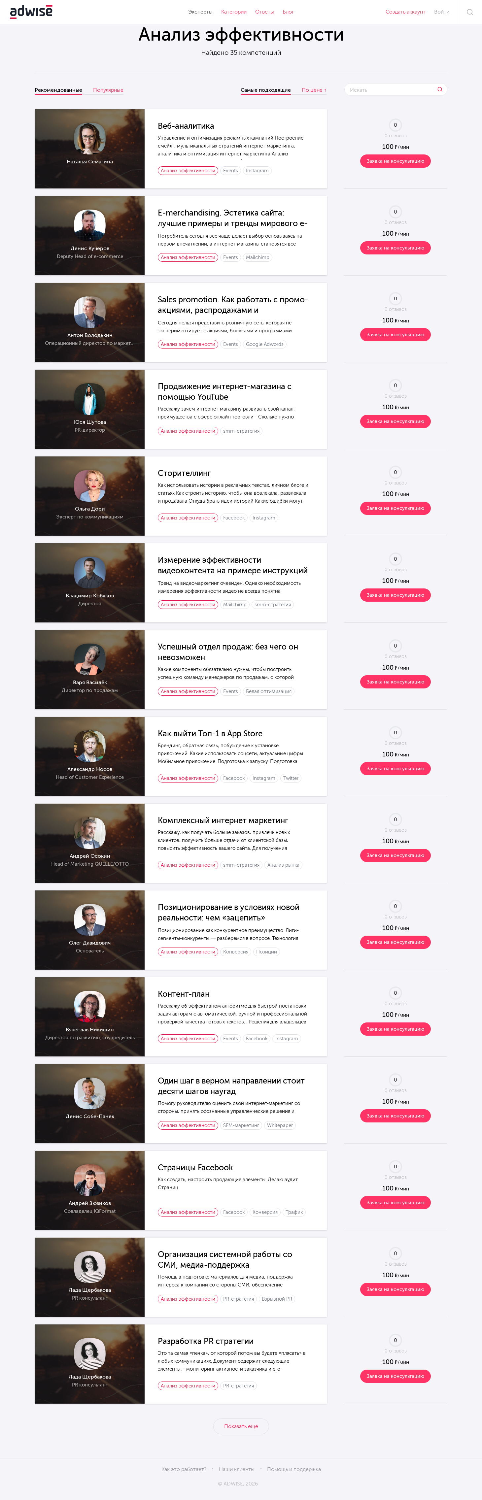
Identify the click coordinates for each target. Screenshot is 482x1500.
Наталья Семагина (90, 161)
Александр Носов (89, 769)
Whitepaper (280, 1125)
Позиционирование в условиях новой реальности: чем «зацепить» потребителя (228, 917)
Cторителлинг (184, 473)
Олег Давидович (90, 943)
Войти (441, 12)
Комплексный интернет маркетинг (223, 820)
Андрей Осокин (90, 856)
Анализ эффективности (188, 171)
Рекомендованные (58, 90)
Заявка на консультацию (395, 161)
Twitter (290, 778)
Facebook (234, 518)
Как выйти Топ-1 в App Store (210, 733)
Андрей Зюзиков (90, 1203)
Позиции (266, 952)
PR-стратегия (238, 1299)
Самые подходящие (266, 90)
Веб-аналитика (186, 126)
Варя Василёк (90, 682)
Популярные (108, 90)
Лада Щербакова (90, 1290)
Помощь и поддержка (294, 1469)
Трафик (294, 1212)
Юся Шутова (90, 422)
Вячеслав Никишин (90, 1029)
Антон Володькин (90, 335)
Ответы (264, 12)
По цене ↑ (314, 90)
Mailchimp (257, 257)
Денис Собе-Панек (90, 1116)
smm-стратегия (241, 431)
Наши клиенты (237, 1469)
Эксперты (200, 12)
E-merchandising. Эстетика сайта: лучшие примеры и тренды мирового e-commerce (232, 223)
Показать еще (241, 1426)
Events (230, 171)
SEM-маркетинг (241, 1125)
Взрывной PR (277, 1299)
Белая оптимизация (269, 691)
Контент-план (184, 994)
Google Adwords (265, 344)
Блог (288, 12)
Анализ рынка (283, 865)
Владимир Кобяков (90, 595)
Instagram (257, 171)
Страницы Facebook (195, 1167)
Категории (234, 12)
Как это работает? (183, 1469)
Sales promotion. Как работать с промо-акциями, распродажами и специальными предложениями (233, 310)
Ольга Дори (90, 509)
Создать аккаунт (406, 12)
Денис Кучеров (90, 248)
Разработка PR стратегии (206, 1341)
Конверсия (235, 952)
